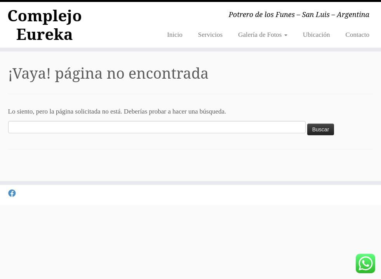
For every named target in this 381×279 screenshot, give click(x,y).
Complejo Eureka (44, 24)
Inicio (175, 34)
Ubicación (316, 34)
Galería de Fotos (262, 34)
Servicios (210, 34)
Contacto (357, 34)
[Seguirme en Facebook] (14, 193)
